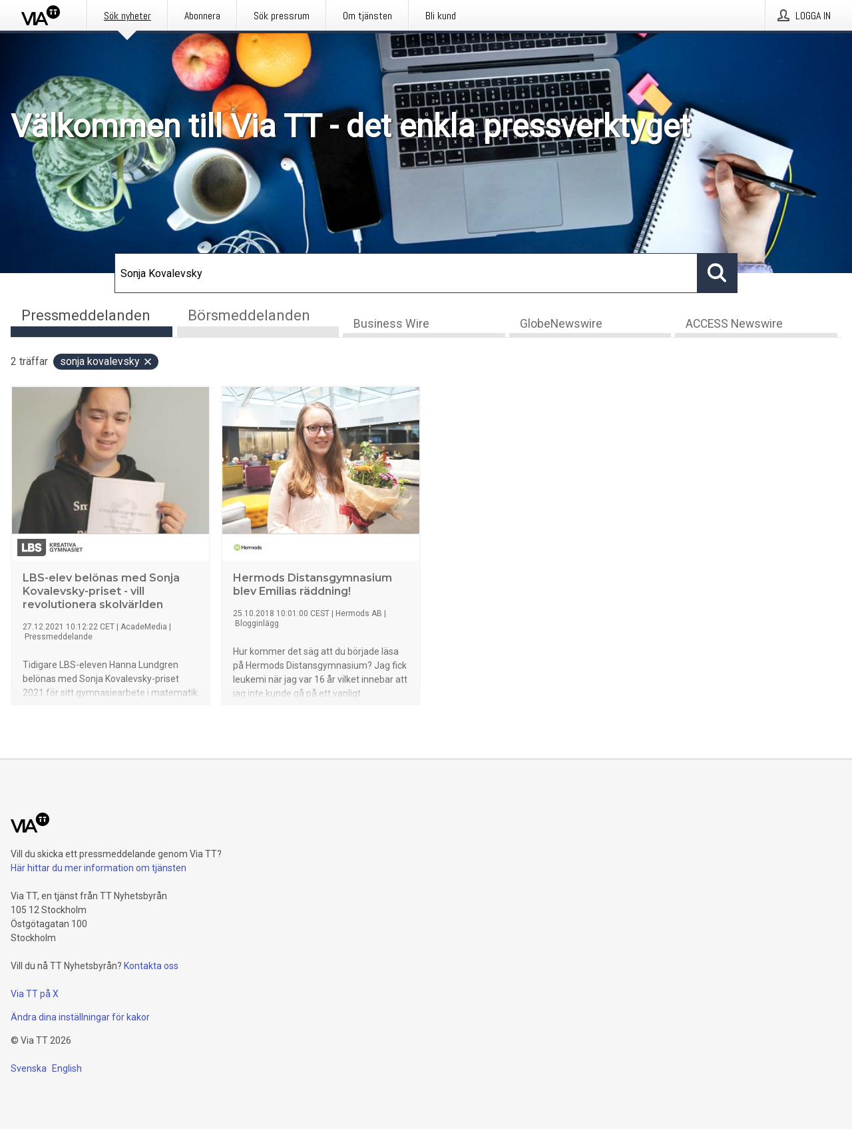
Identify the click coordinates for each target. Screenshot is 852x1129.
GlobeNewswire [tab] (561, 323)
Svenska (29, 1068)
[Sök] (406, 273)
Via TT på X (35, 993)
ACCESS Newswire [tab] (734, 323)
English (67, 1068)
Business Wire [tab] (391, 323)
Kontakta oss (151, 965)
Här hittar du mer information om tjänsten (98, 868)
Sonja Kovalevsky (106, 361)
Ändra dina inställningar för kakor (80, 1017)
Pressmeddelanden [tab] (85, 315)
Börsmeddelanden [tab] (249, 315)
